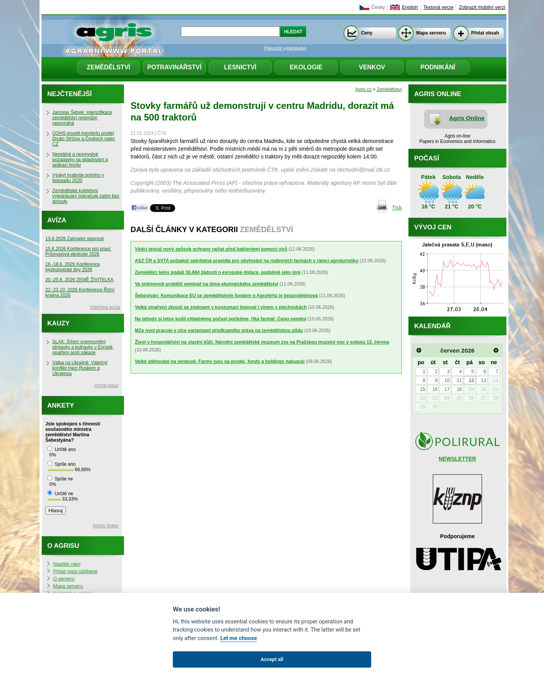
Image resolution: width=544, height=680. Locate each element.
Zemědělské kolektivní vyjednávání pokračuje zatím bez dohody (85, 196)
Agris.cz (363, 89)
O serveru (63, 579)
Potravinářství (174, 67)
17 (446, 389)
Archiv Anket (105, 526)
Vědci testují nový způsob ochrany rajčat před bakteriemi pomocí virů (211, 249)
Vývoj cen (432, 227)
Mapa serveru (431, 33)
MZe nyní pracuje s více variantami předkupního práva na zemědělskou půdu (219, 330)
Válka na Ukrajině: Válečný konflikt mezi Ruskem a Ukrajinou (79, 368)
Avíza (56, 220)
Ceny (366, 33)
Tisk (397, 208)
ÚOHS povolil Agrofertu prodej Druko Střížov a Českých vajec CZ (83, 139)
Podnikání (437, 67)
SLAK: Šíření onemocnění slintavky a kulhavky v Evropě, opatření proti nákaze (83, 347)
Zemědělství (108, 67)
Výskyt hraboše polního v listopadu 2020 (78, 177)
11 (458, 380)
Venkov (372, 67)
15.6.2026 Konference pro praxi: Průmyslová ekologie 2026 (78, 251)
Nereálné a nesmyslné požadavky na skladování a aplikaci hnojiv (80, 159)
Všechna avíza (105, 307)
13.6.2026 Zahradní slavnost (74, 238)
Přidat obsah (485, 33)
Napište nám (67, 564)
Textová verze (438, 7)
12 (471, 380)
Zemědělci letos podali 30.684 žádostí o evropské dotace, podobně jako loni (218, 272)
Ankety (60, 405)
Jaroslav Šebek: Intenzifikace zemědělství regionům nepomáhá (82, 118)
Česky (378, 7)
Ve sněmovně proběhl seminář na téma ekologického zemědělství (206, 284)
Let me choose (238, 638)
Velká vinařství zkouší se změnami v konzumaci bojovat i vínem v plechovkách (220, 307)
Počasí (426, 158)
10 (446, 380)
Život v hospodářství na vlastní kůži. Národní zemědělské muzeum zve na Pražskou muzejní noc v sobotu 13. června (262, 342)
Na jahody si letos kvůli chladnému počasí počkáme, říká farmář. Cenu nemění (220, 319)
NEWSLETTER (457, 459)
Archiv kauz (106, 385)
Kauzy (58, 323)
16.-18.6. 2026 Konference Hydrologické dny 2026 (72, 267)
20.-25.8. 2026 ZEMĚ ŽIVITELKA (79, 279)
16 (434, 389)
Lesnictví (240, 67)
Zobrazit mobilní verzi (482, 7)
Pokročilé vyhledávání (285, 48)
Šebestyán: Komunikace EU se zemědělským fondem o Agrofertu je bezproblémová (226, 295)
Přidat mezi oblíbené (75, 571)
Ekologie (306, 67)
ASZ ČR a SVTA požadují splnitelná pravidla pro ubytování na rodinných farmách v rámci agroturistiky (246, 260)
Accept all (272, 659)
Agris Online (467, 118)
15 (422, 389)
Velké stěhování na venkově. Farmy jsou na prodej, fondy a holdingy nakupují (220, 361)
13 (483, 380)
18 (458, 389)
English (410, 7)
